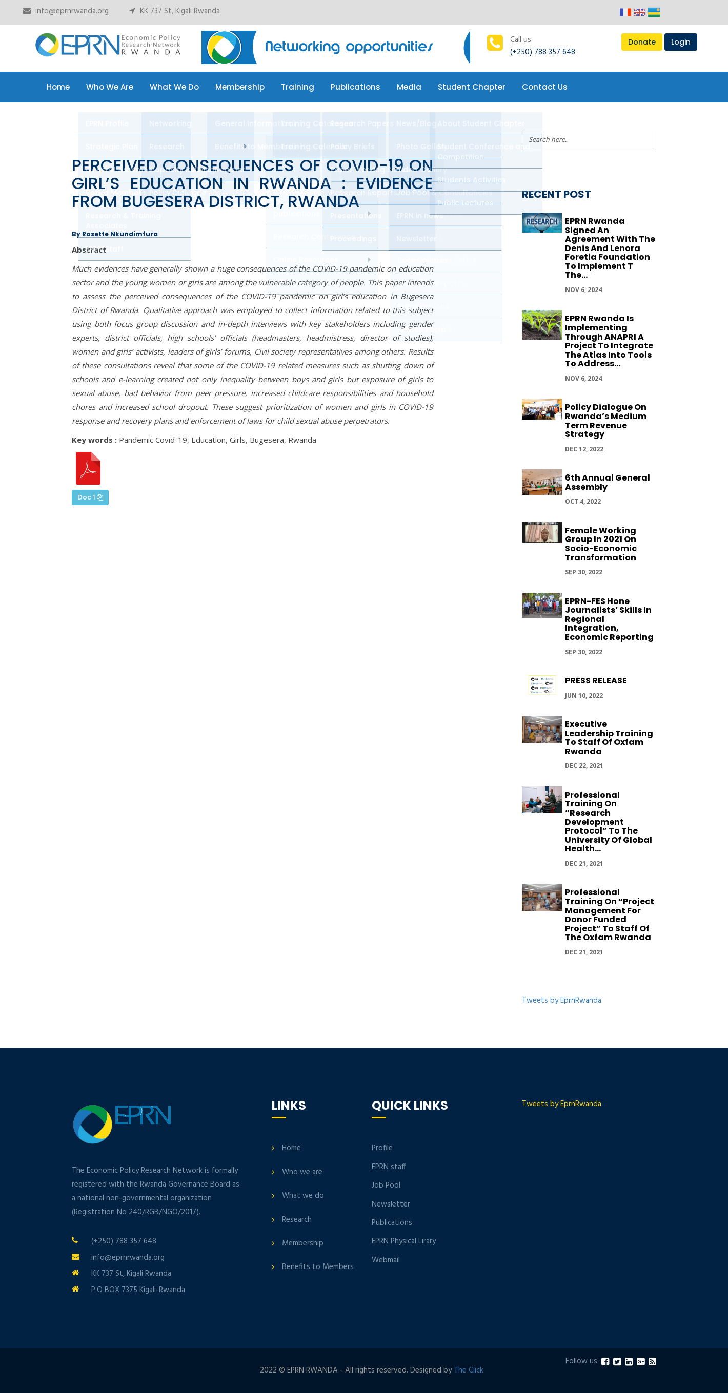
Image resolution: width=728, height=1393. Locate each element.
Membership (240, 86)
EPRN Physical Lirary (404, 1241)
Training (297, 86)
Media (409, 86)
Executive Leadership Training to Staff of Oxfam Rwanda (609, 737)
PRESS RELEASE (596, 681)
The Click (468, 1370)
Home (58, 86)
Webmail (386, 1260)
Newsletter (391, 1204)
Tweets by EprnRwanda (561, 1000)
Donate (642, 42)
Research (297, 1220)
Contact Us (545, 86)
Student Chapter (471, 86)
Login (681, 42)
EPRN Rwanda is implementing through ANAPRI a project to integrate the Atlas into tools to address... (609, 341)
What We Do (174, 86)
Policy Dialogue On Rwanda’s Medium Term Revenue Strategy (605, 420)
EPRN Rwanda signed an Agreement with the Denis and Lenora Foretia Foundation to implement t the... (610, 248)
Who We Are (109, 86)
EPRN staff (389, 1167)
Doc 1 (90, 497)
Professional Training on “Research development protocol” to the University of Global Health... (608, 822)
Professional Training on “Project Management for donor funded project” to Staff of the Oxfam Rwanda (609, 914)
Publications (355, 86)
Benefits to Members (318, 1267)
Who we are (302, 1172)
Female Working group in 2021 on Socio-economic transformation (601, 544)
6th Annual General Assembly (607, 482)
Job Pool (386, 1185)
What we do (303, 1196)
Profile (382, 1148)
